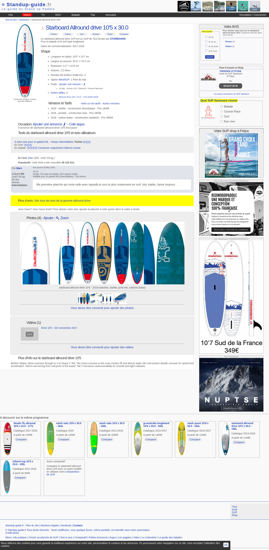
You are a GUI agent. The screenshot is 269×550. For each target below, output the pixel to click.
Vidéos (68, 34)
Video (136, 537)
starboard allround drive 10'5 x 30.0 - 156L (242, 426)
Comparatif (80, 537)
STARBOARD (117, 38)
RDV (58, 14)
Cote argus (77, 124)
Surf (226, 116)
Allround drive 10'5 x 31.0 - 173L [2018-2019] (78, 97)
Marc (31, 158)
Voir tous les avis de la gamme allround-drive (62, 200)
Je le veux (212, 51)
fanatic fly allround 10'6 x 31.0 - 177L (24, 424)
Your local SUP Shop (235, 511)
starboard (24, 20)
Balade (75, 14)
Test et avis (66, 537)
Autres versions (111, 103)
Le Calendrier (149, 537)
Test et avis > (12, 20)
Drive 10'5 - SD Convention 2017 (59, 327)
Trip (92, 14)
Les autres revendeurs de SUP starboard (231, 94)
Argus (113, 537)
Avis (82, 34)
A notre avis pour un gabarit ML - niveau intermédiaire (43, 141)
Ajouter (48, 218)
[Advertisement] (64, 511)
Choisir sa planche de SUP (43, 537)
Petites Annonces (98, 537)
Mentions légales (50, 525)
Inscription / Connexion (252, 14)
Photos (54, 34)
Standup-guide (27, 4)
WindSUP (64, 79)
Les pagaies (124, 537)
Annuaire (111, 14)
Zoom (62, 218)
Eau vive (229, 121)
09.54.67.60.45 (230, 86)
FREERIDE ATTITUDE (230, 71)
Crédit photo (12, 532)
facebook (66, 525)
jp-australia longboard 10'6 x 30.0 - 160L (156, 424)
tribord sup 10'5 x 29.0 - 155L (23, 463)
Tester (110, 34)
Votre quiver (207, 31)
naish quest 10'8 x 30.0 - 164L (197, 424)
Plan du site (32, 525)
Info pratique (20, 537)
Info (10, 14)
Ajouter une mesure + (72, 84)
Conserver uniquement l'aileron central (59, 147)
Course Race (232, 111)
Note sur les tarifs (90, 103)
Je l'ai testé (213, 46)
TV (43, 14)
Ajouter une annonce (49, 124)
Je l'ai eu (212, 42)
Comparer (124, 34)
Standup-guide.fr (14, 525)
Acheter (95, 34)
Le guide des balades (170, 537)
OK (226, 544)
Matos (27, 14)
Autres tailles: (58, 92)
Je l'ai (210, 37)
